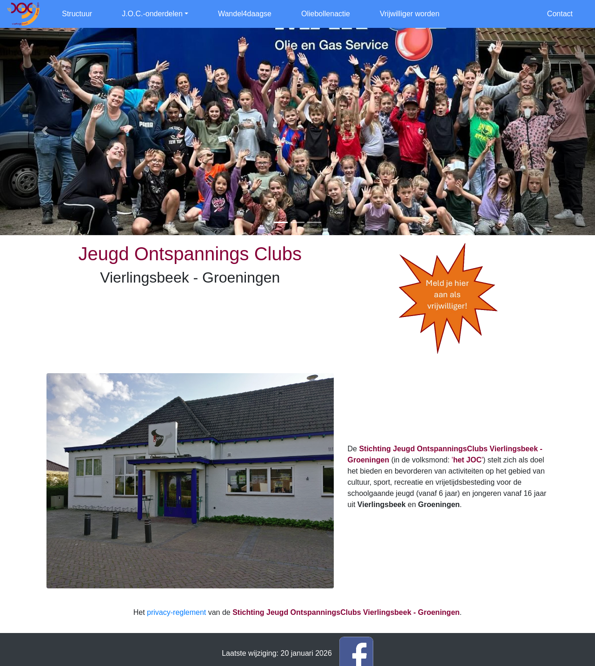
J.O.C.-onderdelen (152, 14)
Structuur (77, 14)
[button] (44, 130)
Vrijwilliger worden (409, 14)
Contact (560, 14)
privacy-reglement (176, 612)
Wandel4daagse (244, 14)
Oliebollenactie (325, 14)
